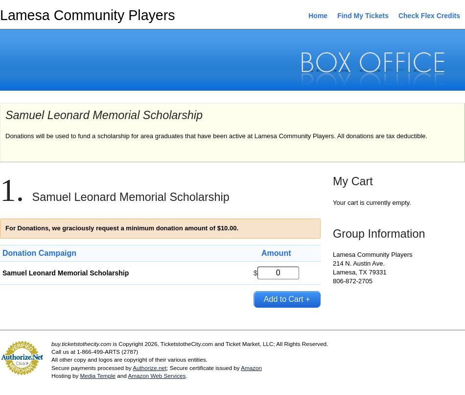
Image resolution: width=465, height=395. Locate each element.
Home (317, 16)
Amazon (251, 368)
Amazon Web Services (157, 375)
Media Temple (98, 375)
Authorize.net (149, 368)
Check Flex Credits (429, 16)
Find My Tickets (363, 16)
